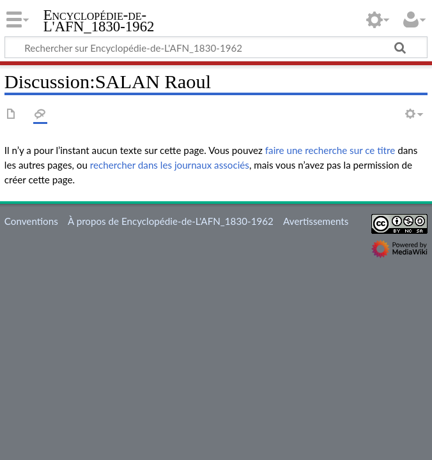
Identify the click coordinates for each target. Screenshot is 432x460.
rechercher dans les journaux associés (169, 165)
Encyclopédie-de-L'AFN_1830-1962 (99, 21)
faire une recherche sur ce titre (330, 150)
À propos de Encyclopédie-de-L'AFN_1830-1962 (171, 221)
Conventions (31, 221)
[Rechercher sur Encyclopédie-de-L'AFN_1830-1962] (216, 47)
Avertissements (315, 221)
